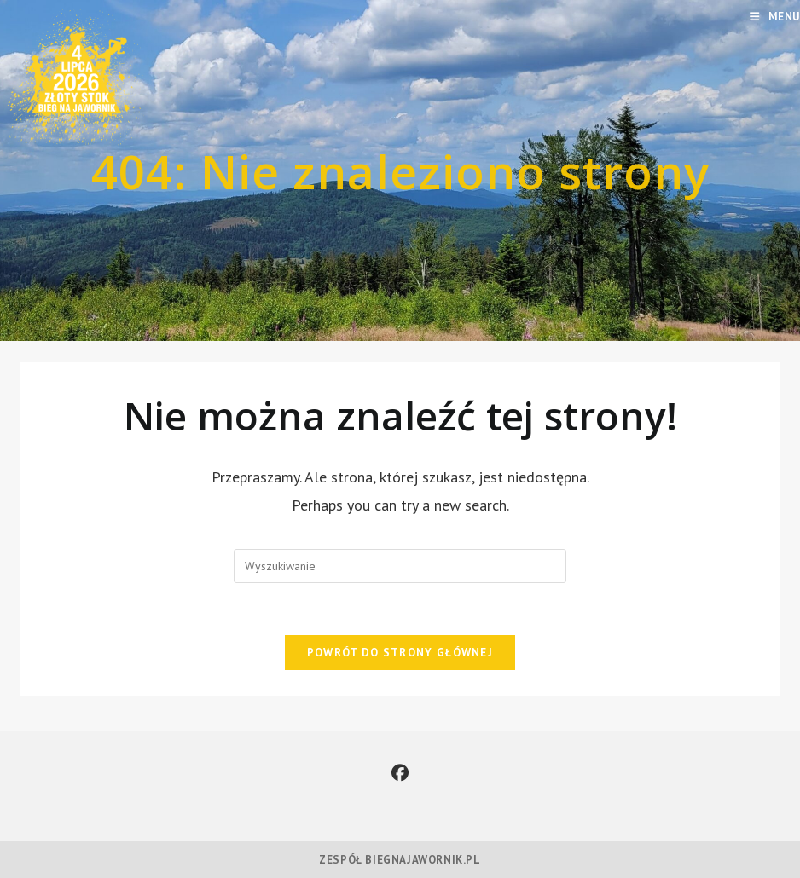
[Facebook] (400, 773)
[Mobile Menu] (775, 16)
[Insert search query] (400, 566)
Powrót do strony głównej (400, 652)
